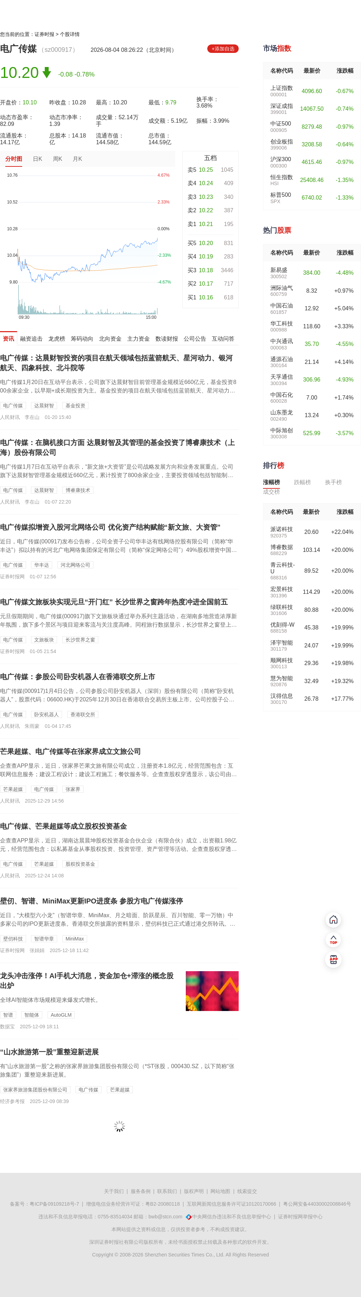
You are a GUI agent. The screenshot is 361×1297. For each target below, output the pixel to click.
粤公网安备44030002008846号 (317, 1204)
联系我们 (167, 1191)
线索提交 (247, 1191)
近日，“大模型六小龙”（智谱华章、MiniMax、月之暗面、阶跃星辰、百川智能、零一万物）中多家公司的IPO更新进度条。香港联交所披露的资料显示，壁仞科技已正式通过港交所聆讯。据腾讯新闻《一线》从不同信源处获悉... (117, 923)
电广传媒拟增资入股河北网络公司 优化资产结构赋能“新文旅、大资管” (110, 527)
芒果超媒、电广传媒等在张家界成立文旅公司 (70, 751)
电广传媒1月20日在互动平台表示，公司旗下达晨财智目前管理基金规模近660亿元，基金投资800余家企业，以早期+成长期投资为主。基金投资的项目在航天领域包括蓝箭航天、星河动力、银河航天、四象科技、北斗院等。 (118, 390)
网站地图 (220, 1191)
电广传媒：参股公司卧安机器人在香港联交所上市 (77, 677)
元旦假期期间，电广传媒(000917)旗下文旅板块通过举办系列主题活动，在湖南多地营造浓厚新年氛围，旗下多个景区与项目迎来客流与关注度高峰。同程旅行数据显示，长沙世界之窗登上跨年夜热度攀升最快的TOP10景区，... (118, 624)
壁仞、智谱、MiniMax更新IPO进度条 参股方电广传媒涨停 (91, 901)
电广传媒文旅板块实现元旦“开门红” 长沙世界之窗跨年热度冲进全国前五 (114, 602)
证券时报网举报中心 (300, 1216)
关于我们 (114, 1191)
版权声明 (194, 1191)
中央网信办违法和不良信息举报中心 (231, 1216)
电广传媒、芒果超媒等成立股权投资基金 (63, 826)
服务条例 (141, 1191)
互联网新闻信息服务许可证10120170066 (231, 1204)
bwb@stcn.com (165, 1216)
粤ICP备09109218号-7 (54, 1204)
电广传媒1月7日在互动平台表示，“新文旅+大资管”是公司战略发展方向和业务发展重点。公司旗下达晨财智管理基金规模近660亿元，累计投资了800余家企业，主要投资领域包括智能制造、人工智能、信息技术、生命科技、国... (116, 475)
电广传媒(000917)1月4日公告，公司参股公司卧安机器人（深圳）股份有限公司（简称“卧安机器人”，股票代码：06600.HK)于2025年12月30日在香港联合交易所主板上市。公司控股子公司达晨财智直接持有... (117, 699)
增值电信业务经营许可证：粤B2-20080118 (133, 1204)
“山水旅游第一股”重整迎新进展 (49, 1052)
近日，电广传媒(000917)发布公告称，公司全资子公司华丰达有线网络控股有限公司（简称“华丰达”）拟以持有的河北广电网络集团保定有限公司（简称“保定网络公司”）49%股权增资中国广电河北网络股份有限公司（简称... (118, 549)
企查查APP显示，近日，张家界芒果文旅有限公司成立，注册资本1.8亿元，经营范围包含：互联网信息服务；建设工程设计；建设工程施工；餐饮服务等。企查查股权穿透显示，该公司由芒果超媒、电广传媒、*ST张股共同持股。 (118, 774)
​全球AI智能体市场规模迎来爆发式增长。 (50, 1000)
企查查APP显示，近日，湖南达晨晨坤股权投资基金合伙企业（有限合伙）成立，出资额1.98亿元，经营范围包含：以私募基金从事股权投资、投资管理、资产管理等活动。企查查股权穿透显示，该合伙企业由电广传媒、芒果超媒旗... (118, 849)
